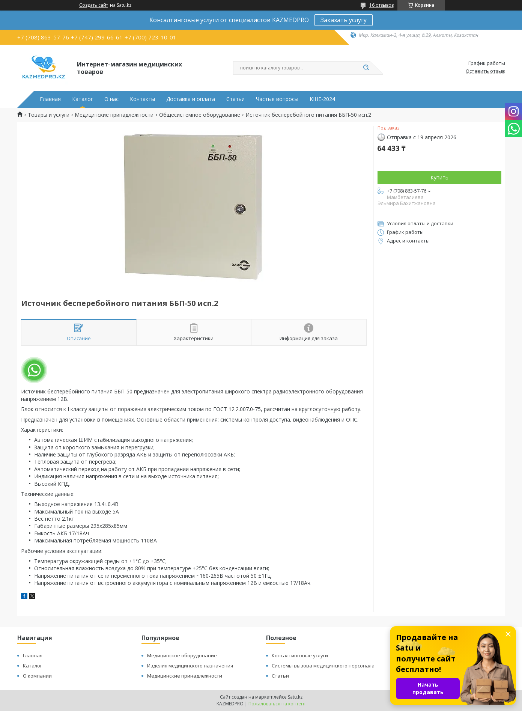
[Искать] (366, 68)
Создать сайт (93, 5)
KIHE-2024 (322, 99)
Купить (439, 177)
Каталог (82, 99)
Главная (50, 99)
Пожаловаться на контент (277, 703)
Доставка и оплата (190, 99)
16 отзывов (381, 5)
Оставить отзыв (485, 71)
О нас (111, 99)
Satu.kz (295, 697)
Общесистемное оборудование (199, 114)
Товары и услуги (48, 114)
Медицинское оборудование (182, 655)
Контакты (142, 99)
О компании (37, 675)
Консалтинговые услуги (300, 655)
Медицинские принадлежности (114, 114)
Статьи (235, 99)
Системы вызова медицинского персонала (323, 665)
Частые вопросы (277, 99)
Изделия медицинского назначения (190, 665)
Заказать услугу (343, 20)
